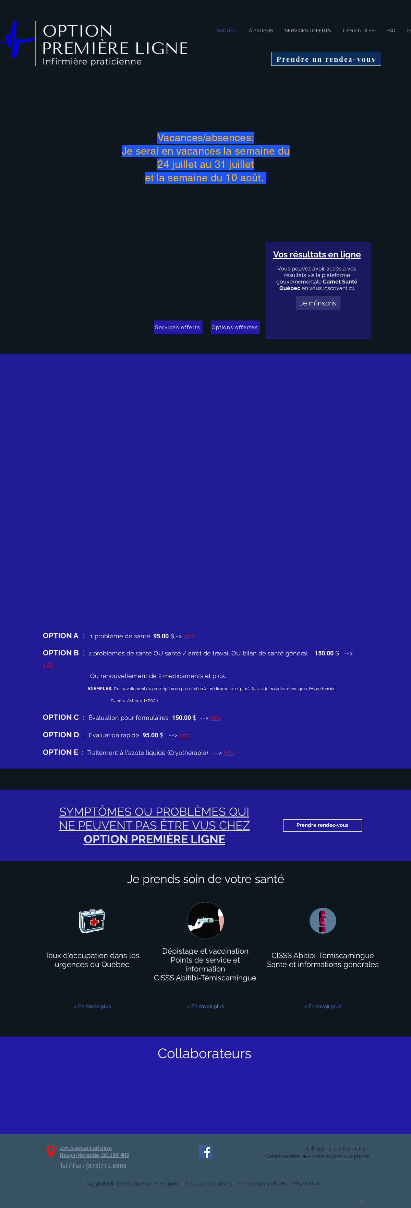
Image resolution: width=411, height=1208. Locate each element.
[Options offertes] (235, 327)
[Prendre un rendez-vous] (326, 59)
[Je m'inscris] (318, 303)
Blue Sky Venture (301, 1184)
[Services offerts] (178, 327)
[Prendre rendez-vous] (322, 825)
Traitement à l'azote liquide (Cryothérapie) (153, 752)
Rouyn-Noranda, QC (94, 1155)
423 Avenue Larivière (86, 1148)
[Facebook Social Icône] (205, 1151)
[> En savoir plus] (92, 1006)
